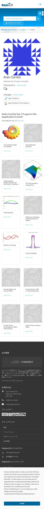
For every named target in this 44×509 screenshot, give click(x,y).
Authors (24, 30)
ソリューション (9, 432)
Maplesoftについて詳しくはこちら (12, 380)
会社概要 (5, 353)
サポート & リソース (10, 436)
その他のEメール (12, 456)
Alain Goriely (7, 151)
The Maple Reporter (13, 452)
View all (20, 120)
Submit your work (13, 23)
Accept (22, 503)
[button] (40, 13)
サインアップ (8, 467)
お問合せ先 (6, 387)
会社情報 (7, 441)
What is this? (21, 85)
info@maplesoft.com (13, 404)
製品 (5, 427)
